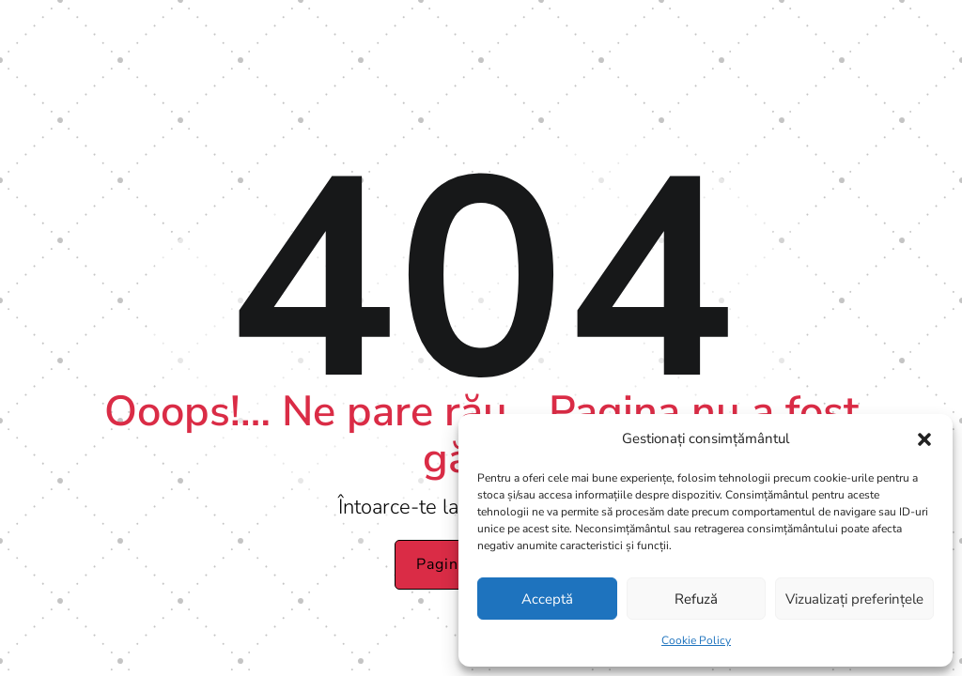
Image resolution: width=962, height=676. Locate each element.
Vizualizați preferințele (854, 599)
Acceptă (547, 599)
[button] (924, 439)
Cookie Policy (696, 640)
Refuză (696, 599)
